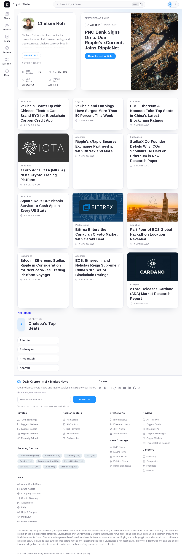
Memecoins (71, 433)
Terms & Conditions (65, 553)
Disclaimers (25, 502)
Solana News (118, 433)
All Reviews (151, 419)
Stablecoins (71, 438)
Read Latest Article (100, 56)
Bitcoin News (118, 419)
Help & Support (27, 512)
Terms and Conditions (80, 530)
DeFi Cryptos (71, 429)
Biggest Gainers (27, 424)
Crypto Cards (152, 424)
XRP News (117, 429)
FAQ (21, 507)
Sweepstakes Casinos (156, 443)
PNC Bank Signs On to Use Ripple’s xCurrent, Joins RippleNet (104, 40)
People (148, 470)
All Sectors (70, 419)
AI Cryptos (70, 424)
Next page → (25, 312)
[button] (7, 72)
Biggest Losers (27, 429)
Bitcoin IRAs (151, 429)
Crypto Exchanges (154, 433)
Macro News (118, 452)
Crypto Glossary (27, 498)
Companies (150, 461)
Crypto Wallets (152, 438)
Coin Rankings (27, 419)
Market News (118, 456)
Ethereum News (120, 424)
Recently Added (27, 438)
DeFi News (117, 447)
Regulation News (120, 465)
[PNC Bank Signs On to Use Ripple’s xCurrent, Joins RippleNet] (154, 51)
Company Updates (29, 493)
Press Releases (27, 521)
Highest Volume (27, 433)
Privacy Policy (103, 530)
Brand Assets (26, 489)
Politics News (119, 461)
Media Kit (24, 516)
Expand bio (31, 55)
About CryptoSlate (29, 484)
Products (149, 465)
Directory (149, 456)
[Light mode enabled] (173, 4)
